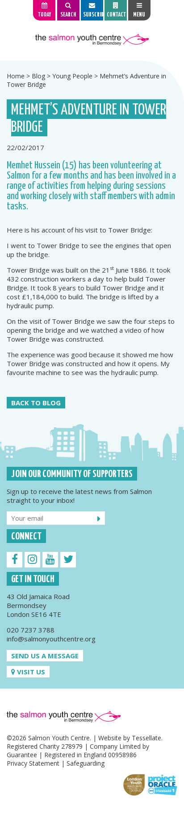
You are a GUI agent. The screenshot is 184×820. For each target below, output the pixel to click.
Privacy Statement (33, 763)
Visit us (28, 671)
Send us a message (45, 655)
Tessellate (146, 738)
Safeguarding (86, 763)
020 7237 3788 (30, 629)
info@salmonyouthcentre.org (51, 638)
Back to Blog (36, 402)
